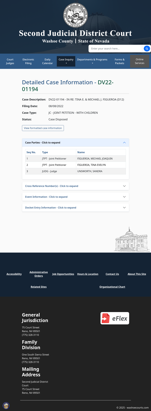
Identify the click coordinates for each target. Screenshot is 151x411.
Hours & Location (87, 274)
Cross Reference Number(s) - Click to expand (51, 186)
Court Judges (10, 61)
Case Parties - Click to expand (42, 142)
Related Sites (39, 286)
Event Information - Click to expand (46, 196)
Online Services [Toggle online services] (139, 61)
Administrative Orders (39, 274)
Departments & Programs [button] (92, 59)
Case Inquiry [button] (66, 59)
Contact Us (112, 274)
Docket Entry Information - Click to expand (50, 207)
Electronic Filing (28, 61)
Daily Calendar (47, 61)
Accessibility (14, 274)
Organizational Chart (112, 286)
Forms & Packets (120, 61)
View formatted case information (43, 128)
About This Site (137, 274)
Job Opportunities (63, 274)
